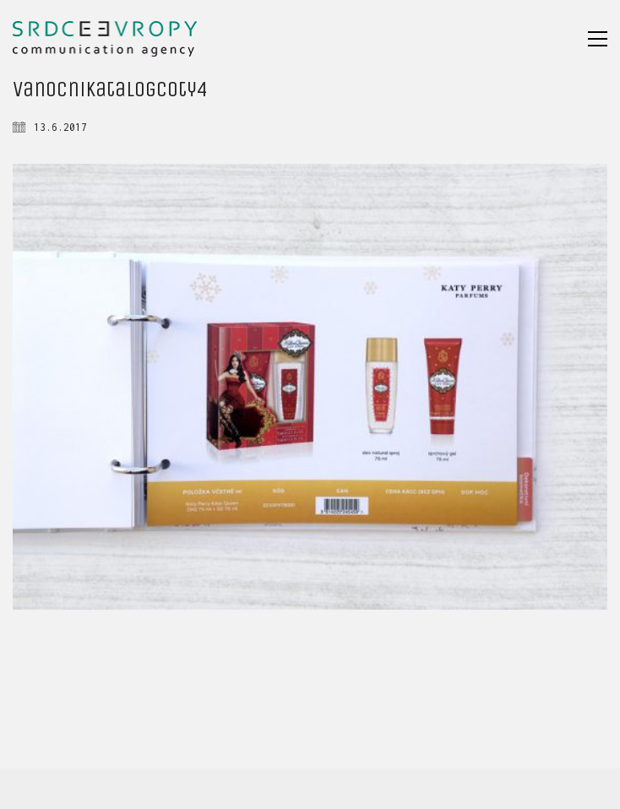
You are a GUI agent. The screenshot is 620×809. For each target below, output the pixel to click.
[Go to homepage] (105, 39)
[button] (597, 39)
